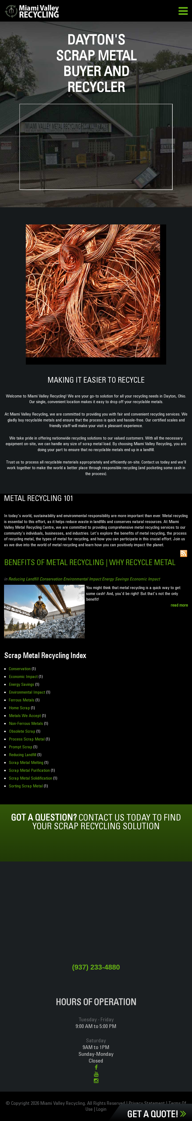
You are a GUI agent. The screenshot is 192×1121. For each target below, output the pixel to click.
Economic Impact (145, 579)
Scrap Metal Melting (26, 762)
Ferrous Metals (21, 700)
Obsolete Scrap (22, 731)
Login (101, 1109)
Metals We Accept (25, 715)
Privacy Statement (147, 1103)
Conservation (51, 579)
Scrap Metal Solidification (30, 778)
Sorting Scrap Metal (26, 785)
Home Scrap (19, 707)
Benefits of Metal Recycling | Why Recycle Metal (90, 562)
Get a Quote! (156, 1114)
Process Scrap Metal (27, 739)
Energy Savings (115, 579)
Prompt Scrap (20, 746)
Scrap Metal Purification (29, 770)
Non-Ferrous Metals (26, 723)
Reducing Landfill (23, 579)
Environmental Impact (82, 579)
